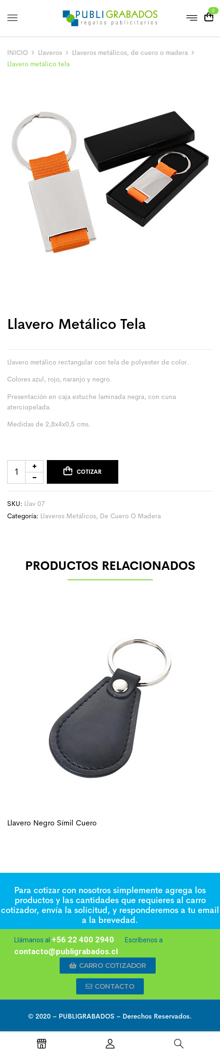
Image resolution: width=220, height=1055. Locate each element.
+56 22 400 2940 (83, 939)
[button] (108, 965)
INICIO (17, 52)
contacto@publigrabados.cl (66, 951)
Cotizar (89, 472)
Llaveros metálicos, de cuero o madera (130, 52)
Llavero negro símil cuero (52, 823)
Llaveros (50, 52)
